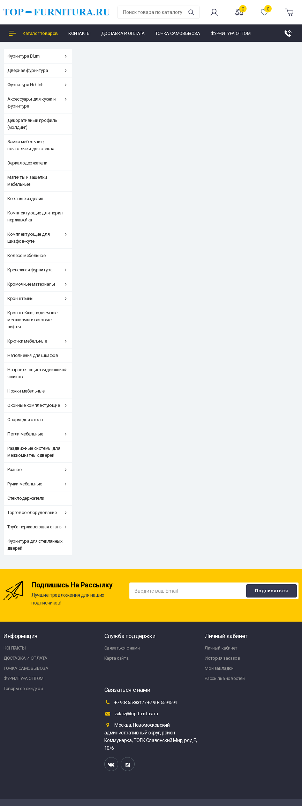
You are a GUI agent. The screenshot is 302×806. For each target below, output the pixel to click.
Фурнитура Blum (37, 56)
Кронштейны (37, 298)
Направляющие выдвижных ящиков (37, 373)
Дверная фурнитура (37, 70)
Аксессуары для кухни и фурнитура (37, 102)
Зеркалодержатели (27, 163)
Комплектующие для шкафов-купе (37, 238)
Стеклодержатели (25, 498)
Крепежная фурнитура (37, 269)
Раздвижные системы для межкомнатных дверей (33, 452)
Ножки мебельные (26, 391)
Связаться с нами (122, 648)
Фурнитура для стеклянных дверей (34, 544)
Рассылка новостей (224, 678)
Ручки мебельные (37, 483)
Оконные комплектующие (37, 405)
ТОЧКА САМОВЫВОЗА (25, 668)
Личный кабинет (221, 648)
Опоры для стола (25, 419)
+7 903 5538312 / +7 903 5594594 (140, 702)
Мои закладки (219, 668)
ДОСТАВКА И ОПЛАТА (25, 658)
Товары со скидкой (23, 688)
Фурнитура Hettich (37, 84)
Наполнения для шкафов (32, 355)
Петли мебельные (37, 434)
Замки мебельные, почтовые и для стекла (30, 145)
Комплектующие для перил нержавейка (35, 216)
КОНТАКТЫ (14, 648)
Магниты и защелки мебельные (27, 181)
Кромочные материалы (37, 284)
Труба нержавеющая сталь (37, 526)
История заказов (222, 658)
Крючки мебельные (37, 341)
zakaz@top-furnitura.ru (131, 713)
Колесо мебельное (26, 255)
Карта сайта (116, 658)
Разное (37, 469)
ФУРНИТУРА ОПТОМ (23, 678)
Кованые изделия (25, 198)
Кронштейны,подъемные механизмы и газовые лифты (32, 319)
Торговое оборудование (37, 512)
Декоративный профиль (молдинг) (32, 124)
